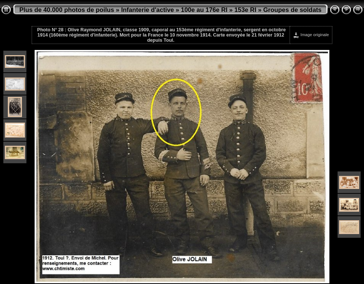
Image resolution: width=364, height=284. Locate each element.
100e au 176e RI (204, 9)
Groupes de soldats (292, 9)
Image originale (311, 34)
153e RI (245, 9)
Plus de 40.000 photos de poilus (66, 9)
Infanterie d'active (147, 9)
